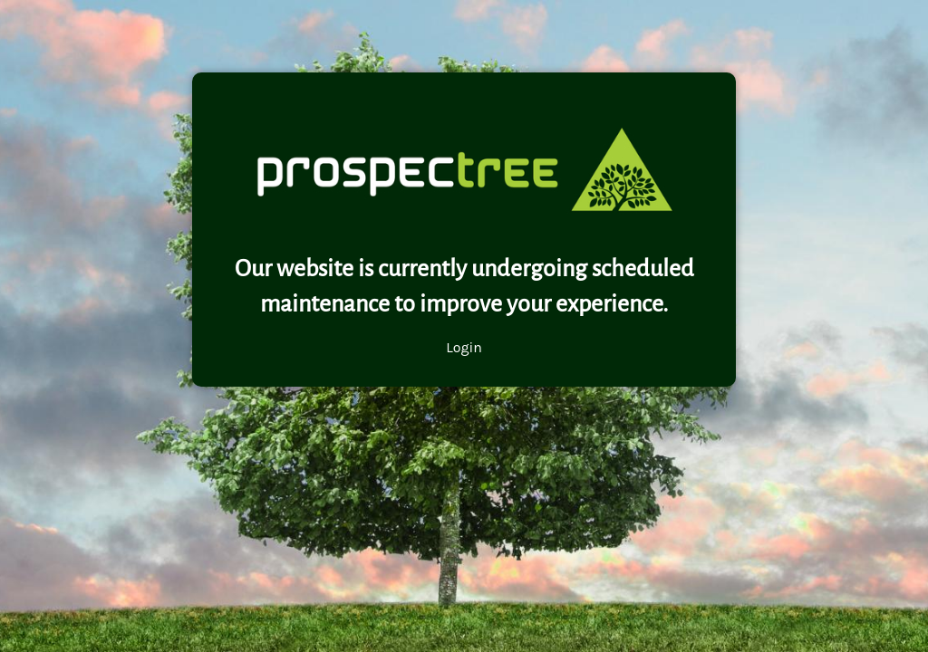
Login (464, 347)
